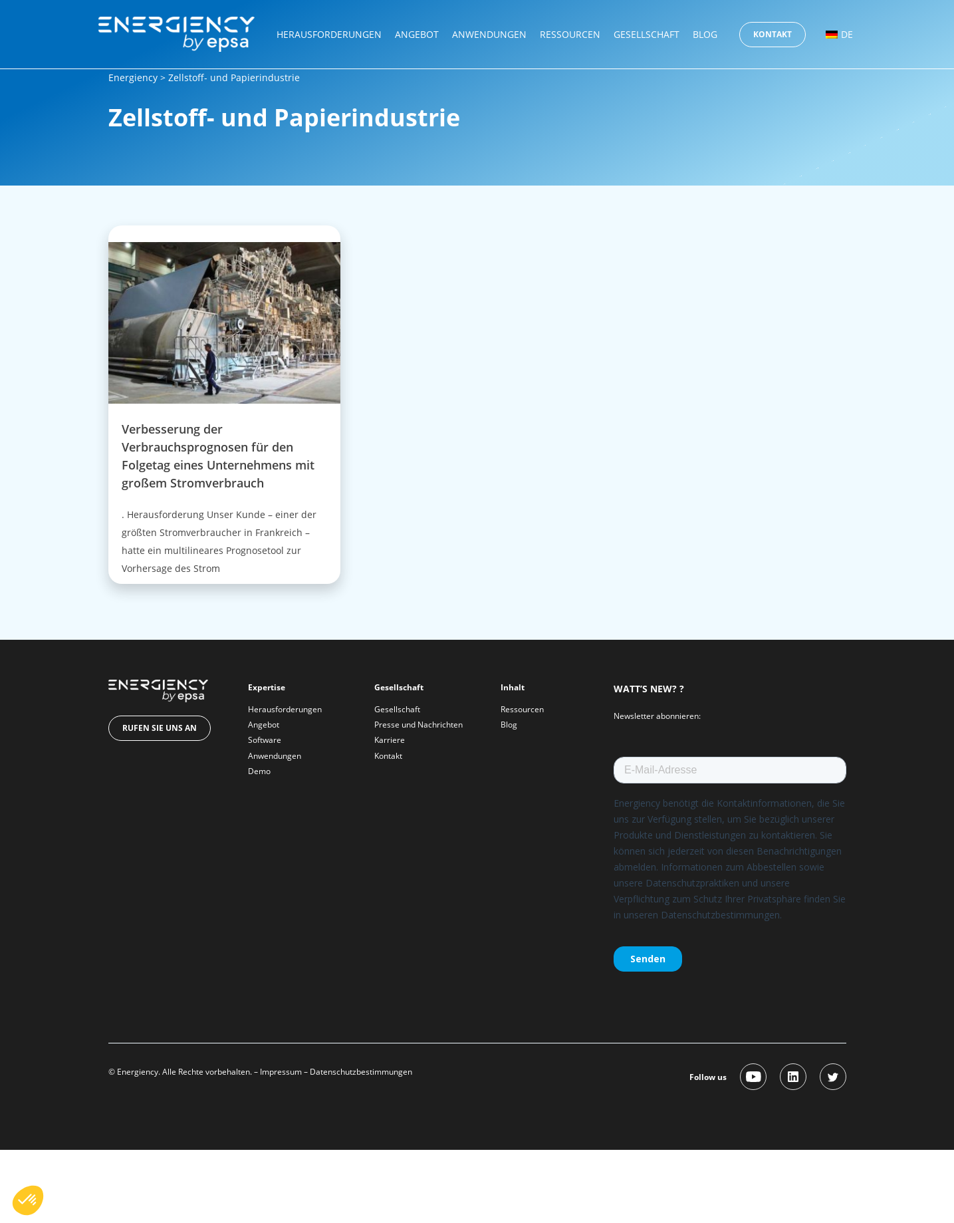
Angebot (417, 34)
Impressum (281, 1071)
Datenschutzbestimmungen (361, 1071)
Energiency (133, 77)
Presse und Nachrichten (418, 724)
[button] (28, 1200)
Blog (705, 34)
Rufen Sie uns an (159, 728)
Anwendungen (489, 34)
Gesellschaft (646, 34)
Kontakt (772, 34)
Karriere (389, 740)
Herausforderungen (329, 34)
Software (264, 740)
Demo (259, 771)
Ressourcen (570, 34)
